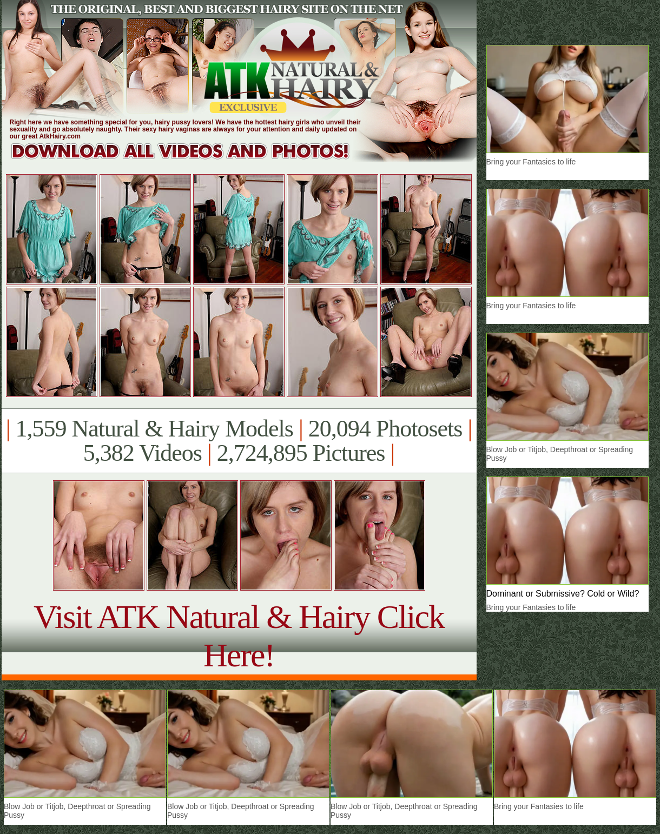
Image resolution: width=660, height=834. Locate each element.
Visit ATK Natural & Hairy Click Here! (239, 635)
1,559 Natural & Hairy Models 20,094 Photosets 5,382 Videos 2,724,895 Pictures (239, 440)
